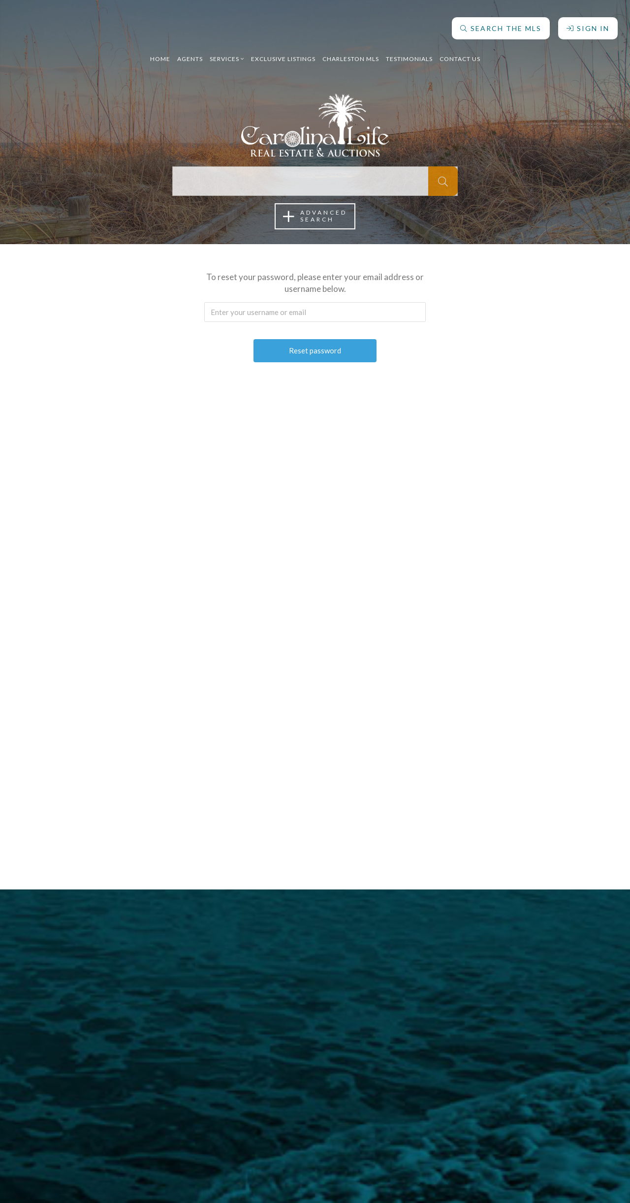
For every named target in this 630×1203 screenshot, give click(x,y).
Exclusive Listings (283, 51)
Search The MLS (498, 21)
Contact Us (460, 51)
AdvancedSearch (315, 216)
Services (227, 51)
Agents (190, 51)
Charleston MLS (350, 51)
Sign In (585, 21)
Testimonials (409, 51)
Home (160, 51)
